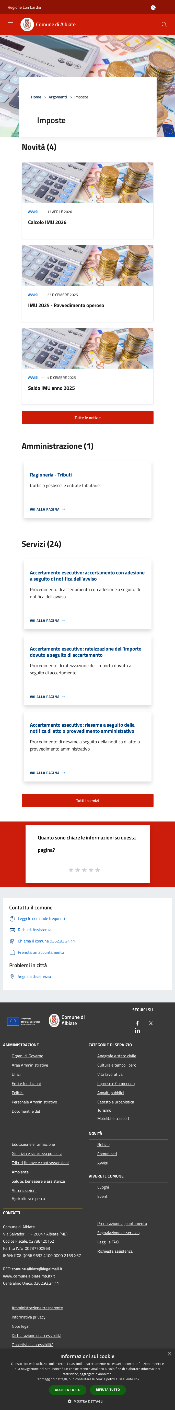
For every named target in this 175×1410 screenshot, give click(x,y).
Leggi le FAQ (108, 1242)
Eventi (103, 1196)
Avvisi (33, 211)
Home (36, 97)
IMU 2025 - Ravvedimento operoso (66, 305)
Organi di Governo (27, 1056)
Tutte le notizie (88, 417)
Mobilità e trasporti (114, 1118)
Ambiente (20, 1172)
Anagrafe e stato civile (116, 1056)
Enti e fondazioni (26, 1083)
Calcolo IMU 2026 (47, 222)
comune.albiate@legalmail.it (37, 1269)
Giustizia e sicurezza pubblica (37, 1153)
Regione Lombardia (24, 7)
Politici (18, 1093)
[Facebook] (137, 1023)
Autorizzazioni (24, 1190)
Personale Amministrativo (34, 1102)
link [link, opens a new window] (136, 1379)
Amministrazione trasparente (37, 1308)
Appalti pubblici (110, 1093)
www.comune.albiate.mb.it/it (29, 1276)
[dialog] (87, 1379)
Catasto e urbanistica (115, 1102)
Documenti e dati (26, 1111)
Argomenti (58, 97)
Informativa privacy (28, 1317)
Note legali (21, 1326)
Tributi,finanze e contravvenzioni (40, 1163)
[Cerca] (164, 25)
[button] (88, 1401)
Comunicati (107, 1154)
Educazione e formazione (33, 1144)
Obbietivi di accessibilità (32, 1345)
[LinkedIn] (137, 1030)
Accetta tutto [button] (67, 1390)
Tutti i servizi (87, 800)
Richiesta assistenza (115, 1251)
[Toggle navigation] (10, 24)
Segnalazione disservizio (118, 1233)
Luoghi (103, 1187)
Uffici (16, 1074)
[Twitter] (151, 1023)
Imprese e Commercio (116, 1083)
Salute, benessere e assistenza (38, 1181)
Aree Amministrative (30, 1065)
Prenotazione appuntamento (122, 1223)
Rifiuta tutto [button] (108, 1389)
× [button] (169, 1354)
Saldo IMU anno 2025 (51, 388)
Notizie (103, 1144)
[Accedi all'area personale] (153, 8)
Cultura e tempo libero (116, 1065)
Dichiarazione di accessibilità (36, 1335)
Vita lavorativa (110, 1074)
